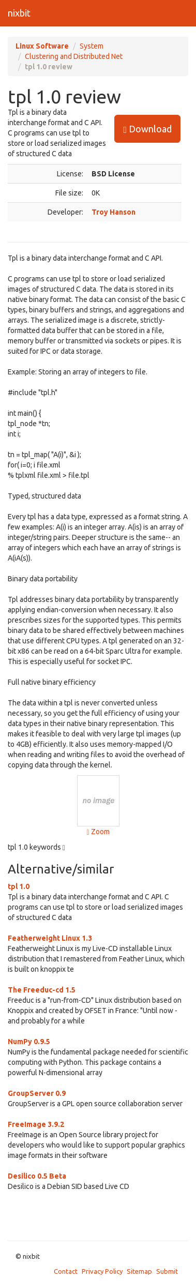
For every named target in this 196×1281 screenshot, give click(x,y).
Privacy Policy (102, 1271)
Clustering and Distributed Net (74, 56)
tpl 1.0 (18, 886)
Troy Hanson (113, 212)
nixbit (19, 13)
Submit (167, 1271)
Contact (66, 1271)
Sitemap (139, 1271)
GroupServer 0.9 (37, 1093)
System (91, 46)
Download (147, 129)
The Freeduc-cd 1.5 (42, 990)
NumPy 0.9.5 (29, 1041)
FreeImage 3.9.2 (36, 1124)
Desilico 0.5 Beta (37, 1176)
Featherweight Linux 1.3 (50, 938)
